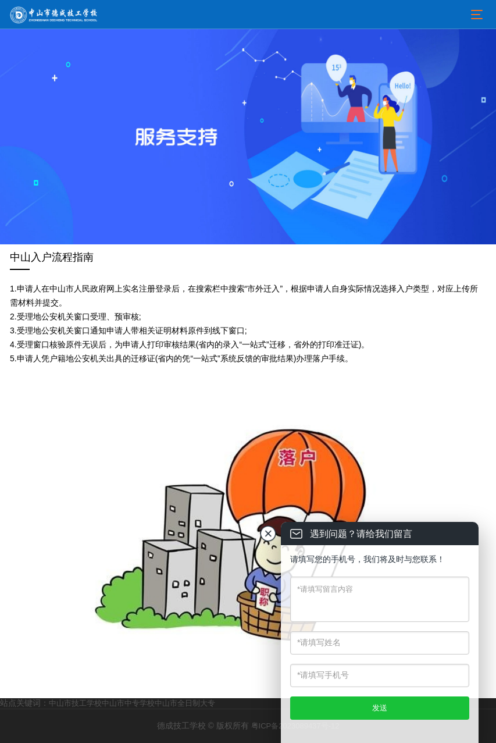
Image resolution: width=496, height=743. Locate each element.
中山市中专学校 (128, 703)
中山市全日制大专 (185, 703)
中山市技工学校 (75, 703)
